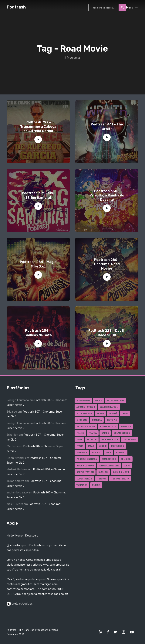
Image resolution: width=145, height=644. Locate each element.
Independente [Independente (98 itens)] (109, 439)
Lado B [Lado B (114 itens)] (102, 446)
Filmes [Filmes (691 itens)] (80, 432)
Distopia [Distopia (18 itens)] (111, 419)
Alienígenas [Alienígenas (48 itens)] (83, 400)
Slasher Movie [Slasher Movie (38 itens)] (121, 472)
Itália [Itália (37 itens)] (79, 446)
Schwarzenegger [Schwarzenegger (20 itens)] (109, 465)
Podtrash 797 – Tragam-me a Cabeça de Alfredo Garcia (38, 126)
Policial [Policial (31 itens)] (121, 452)
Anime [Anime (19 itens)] (98, 400)
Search (122, 7)
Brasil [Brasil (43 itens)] (100, 413)
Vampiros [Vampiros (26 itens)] (81, 485)
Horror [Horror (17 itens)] (92, 439)
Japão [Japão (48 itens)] (91, 446)
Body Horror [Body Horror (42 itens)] (84, 413)
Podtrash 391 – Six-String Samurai (38, 195)
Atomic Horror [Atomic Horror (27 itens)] (85, 406)
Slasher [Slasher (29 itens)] (103, 472)
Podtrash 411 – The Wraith (107, 126)
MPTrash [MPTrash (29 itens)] (81, 452)
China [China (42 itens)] (125, 413)
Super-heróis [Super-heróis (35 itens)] (84, 478)
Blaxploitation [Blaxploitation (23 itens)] (109, 406)
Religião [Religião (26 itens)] (126, 459)
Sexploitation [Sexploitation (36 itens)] (85, 472)
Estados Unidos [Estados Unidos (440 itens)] (85, 426)
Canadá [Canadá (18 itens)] (113, 413)
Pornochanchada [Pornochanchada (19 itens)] (86, 459)
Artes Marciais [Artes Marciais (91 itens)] (115, 400)
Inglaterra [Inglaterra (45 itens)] (129, 439)
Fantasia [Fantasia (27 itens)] (126, 426)
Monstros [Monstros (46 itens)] (117, 446)
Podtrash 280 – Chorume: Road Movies (107, 264)
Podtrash (16, 7)
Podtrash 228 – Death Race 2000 (106, 333)
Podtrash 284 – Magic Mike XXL (38, 264)
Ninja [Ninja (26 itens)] (108, 452)
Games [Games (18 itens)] (105, 432)
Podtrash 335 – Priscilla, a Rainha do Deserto (107, 195)
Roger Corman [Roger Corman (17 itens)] (85, 465)
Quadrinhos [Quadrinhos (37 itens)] (109, 459)
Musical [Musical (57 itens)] (96, 452)
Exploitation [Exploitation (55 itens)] (108, 426)
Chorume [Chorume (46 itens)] (81, 419)
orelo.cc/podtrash (22, 603)
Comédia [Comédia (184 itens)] (97, 419)
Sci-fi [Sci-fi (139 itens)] (126, 465)
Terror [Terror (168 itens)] (101, 478)
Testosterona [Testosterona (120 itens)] (120, 478)
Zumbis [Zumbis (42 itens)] (96, 485)
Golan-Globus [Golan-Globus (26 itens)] (121, 432)
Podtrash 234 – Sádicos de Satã (38, 333)
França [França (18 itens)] (93, 432)
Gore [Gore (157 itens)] (79, 439)
